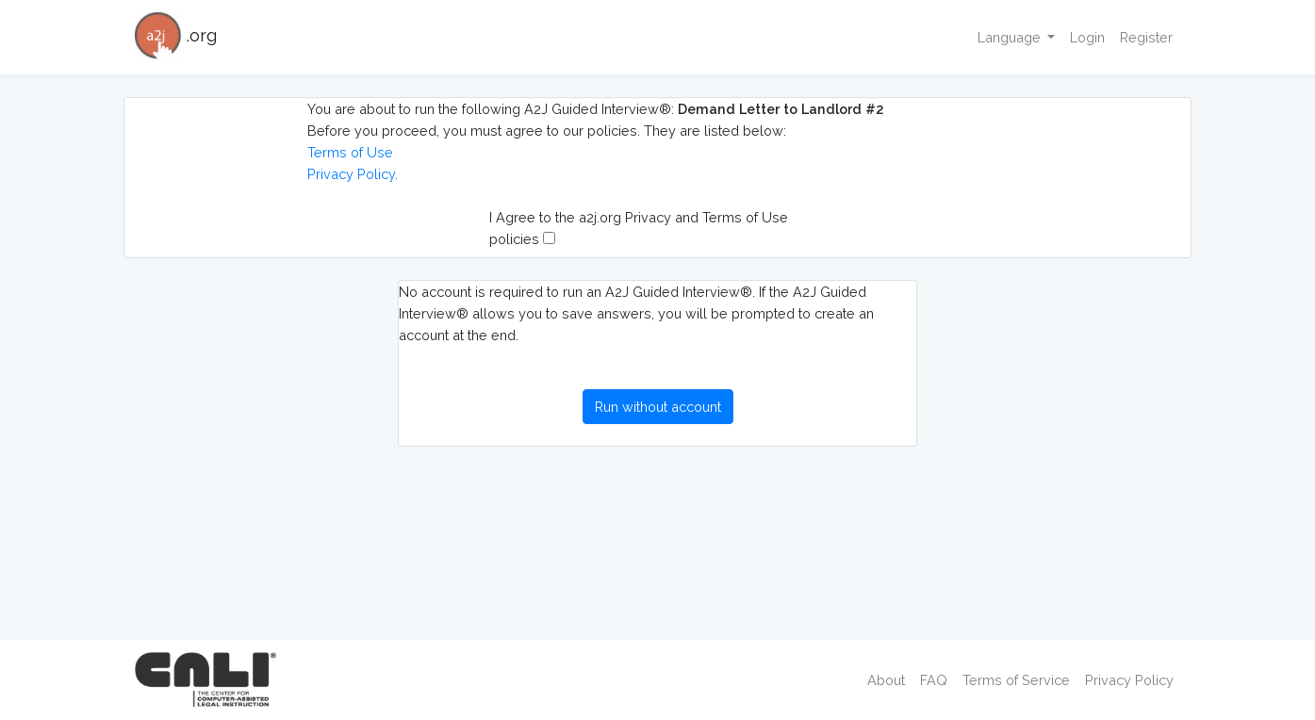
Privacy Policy (351, 174)
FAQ (933, 680)
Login (1087, 37)
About (886, 680)
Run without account (658, 407)
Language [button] (1011, 37)
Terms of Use (350, 152)
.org (176, 37)
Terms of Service (1016, 680)
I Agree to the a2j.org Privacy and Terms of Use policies (638, 228)
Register (1146, 37)
